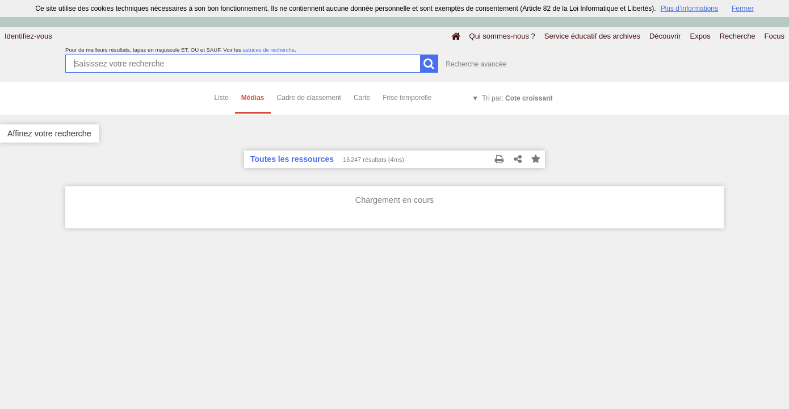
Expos (700, 36)
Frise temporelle (407, 98)
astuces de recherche (268, 50)
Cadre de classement (309, 98)
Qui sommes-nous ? (502, 36)
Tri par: (517, 98)
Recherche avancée (476, 64)
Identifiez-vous (28, 36)
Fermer (743, 8)
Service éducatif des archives (592, 36)
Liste (222, 98)
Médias (253, 98)
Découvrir (665, 36)
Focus (774, 36)
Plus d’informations (689, 8)
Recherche (738, 36)
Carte (362, 98)
